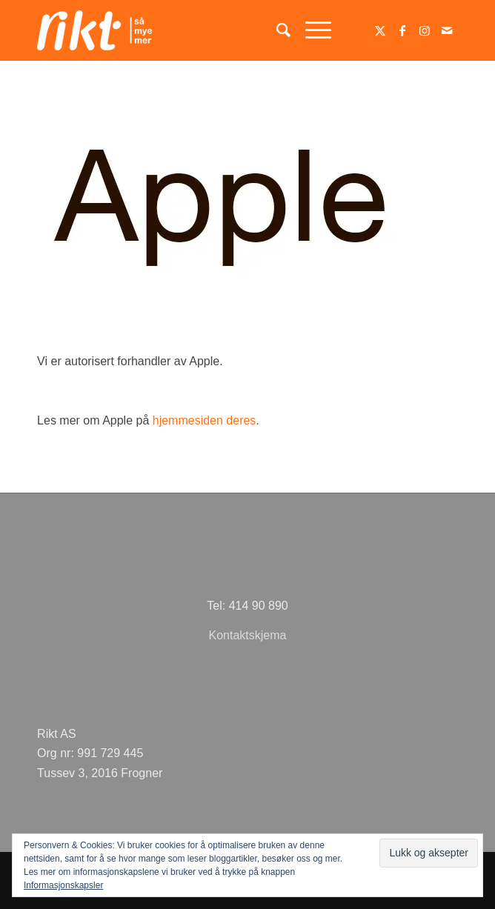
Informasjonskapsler (63, 885)
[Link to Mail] (447, 30)
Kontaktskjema (248, 635)
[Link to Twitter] (380, 30)
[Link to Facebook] (402, 30)
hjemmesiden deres (204, 420)
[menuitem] (276, 30)
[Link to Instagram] (424, 30)
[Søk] (276, 30)
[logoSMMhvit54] (205, 30)
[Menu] (310, 30)
